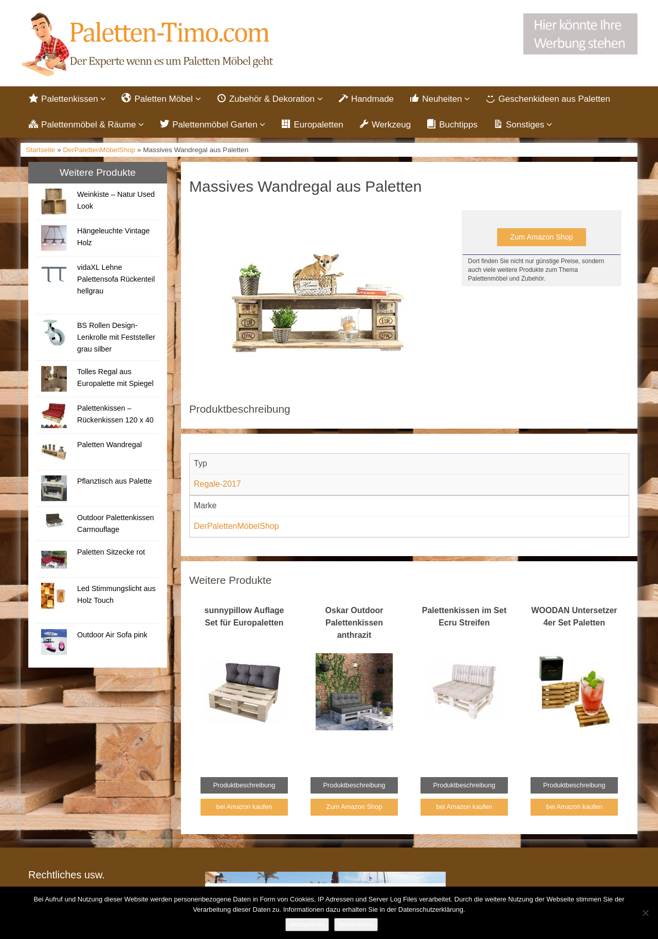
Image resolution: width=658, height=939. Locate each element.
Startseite (40, 151)
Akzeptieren (307, 924)
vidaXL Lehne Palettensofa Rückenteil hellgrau (116, 280)
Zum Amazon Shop (541, 238)
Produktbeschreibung (244, 786)
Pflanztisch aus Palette (114, 482)
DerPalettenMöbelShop (99, 151)
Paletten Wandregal (109, 445)
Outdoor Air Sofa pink (112, 636)
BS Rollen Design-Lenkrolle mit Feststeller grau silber (116, 338)
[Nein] (645, 913)
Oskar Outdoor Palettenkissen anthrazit (354, 624)
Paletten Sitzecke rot (111, 553)
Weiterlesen (355, 924)
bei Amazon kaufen (244, 808)
